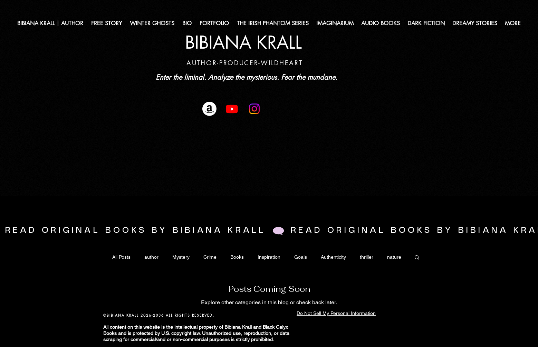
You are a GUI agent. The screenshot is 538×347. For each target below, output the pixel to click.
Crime (210, 257)
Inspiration (269, 257)
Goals (300, 257)
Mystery (181, 257)
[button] (417, 257)
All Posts (121, 257)
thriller (366, 257)
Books (237, 257)
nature (394, 257)
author (151, 257)
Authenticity (333, 257)
